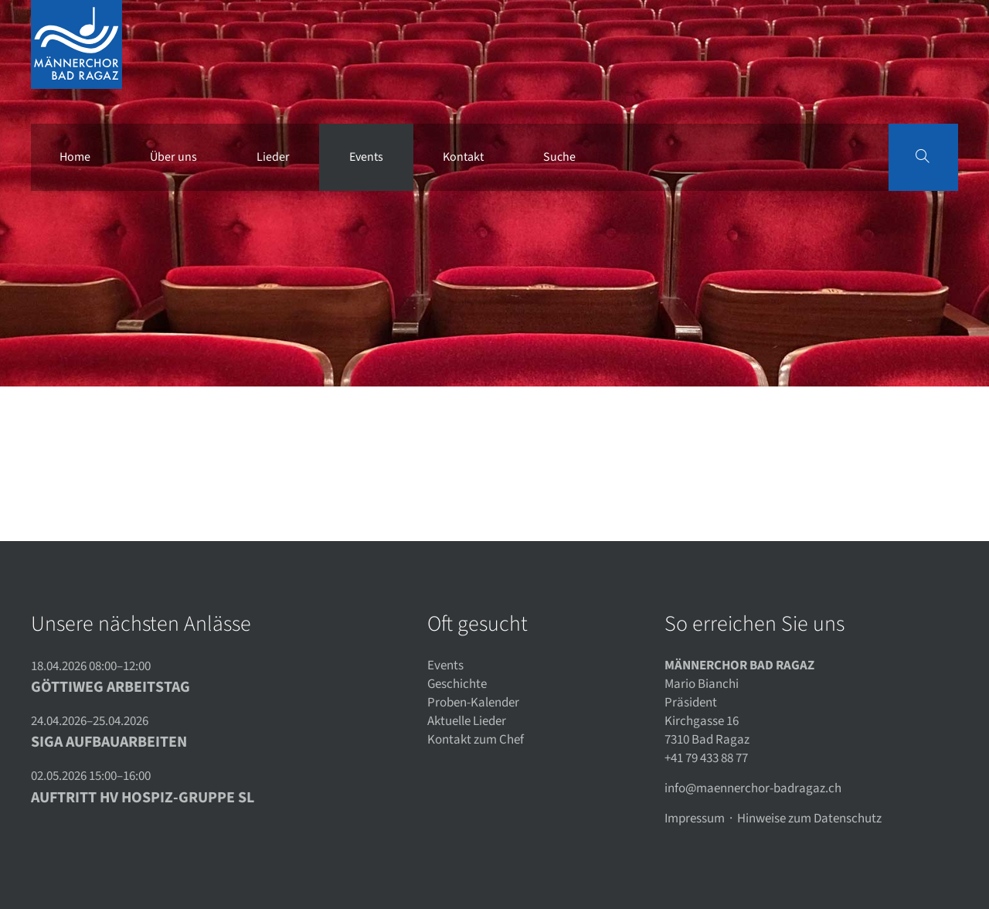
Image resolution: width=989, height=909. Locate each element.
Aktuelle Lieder (466, 721)
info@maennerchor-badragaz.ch (752, 788)
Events (445, 665)
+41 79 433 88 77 (706, 758)
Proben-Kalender (473, 702)
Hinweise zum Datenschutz (809, 818)
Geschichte (457, 684)
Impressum (694, 818)
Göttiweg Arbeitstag (110, 687)
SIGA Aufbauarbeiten (109, 742)
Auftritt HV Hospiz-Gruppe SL (142, 798)
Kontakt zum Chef (475, 739)
